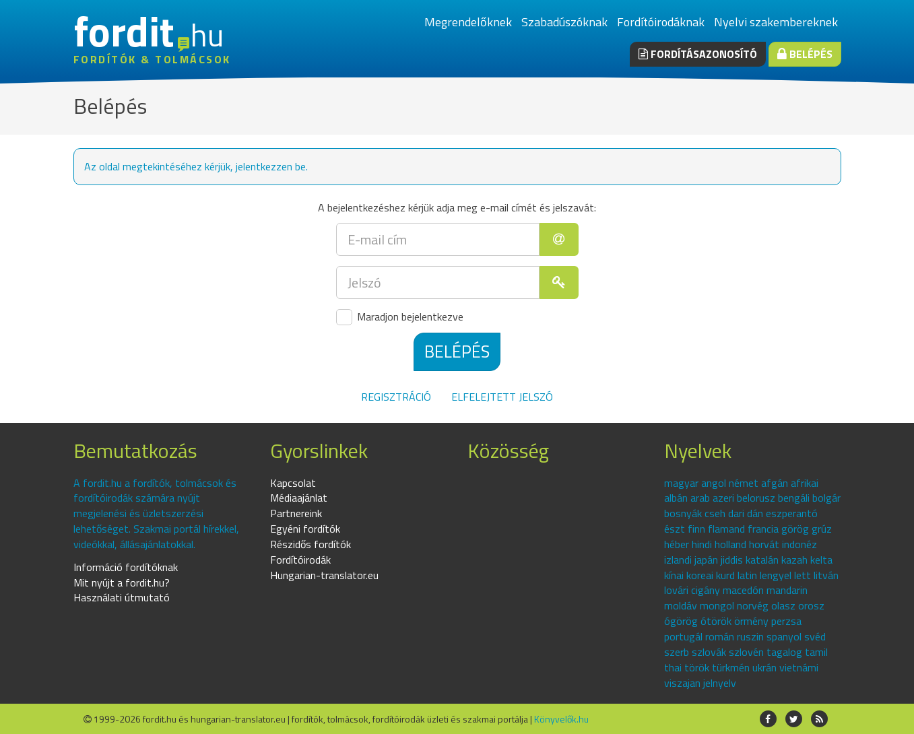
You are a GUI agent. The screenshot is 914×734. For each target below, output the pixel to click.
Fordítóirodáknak (661, 22)
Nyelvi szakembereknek (776, 22)
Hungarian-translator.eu (324, 575)
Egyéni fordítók (305, 529)
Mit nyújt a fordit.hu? (121, 582)
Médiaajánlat (298, 498)
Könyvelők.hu (561, 719)
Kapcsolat (293, 483)
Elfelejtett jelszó (502, 397)
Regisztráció (396, 397)
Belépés (805, 54)
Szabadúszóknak (564, 22)
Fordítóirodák (300, 560)
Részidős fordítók (310, 544)
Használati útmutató (121, 597)
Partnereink (296, 513)
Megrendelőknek (468, 22)
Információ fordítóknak (125, 567)
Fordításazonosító (698, 54)
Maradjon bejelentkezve (399, 317)
